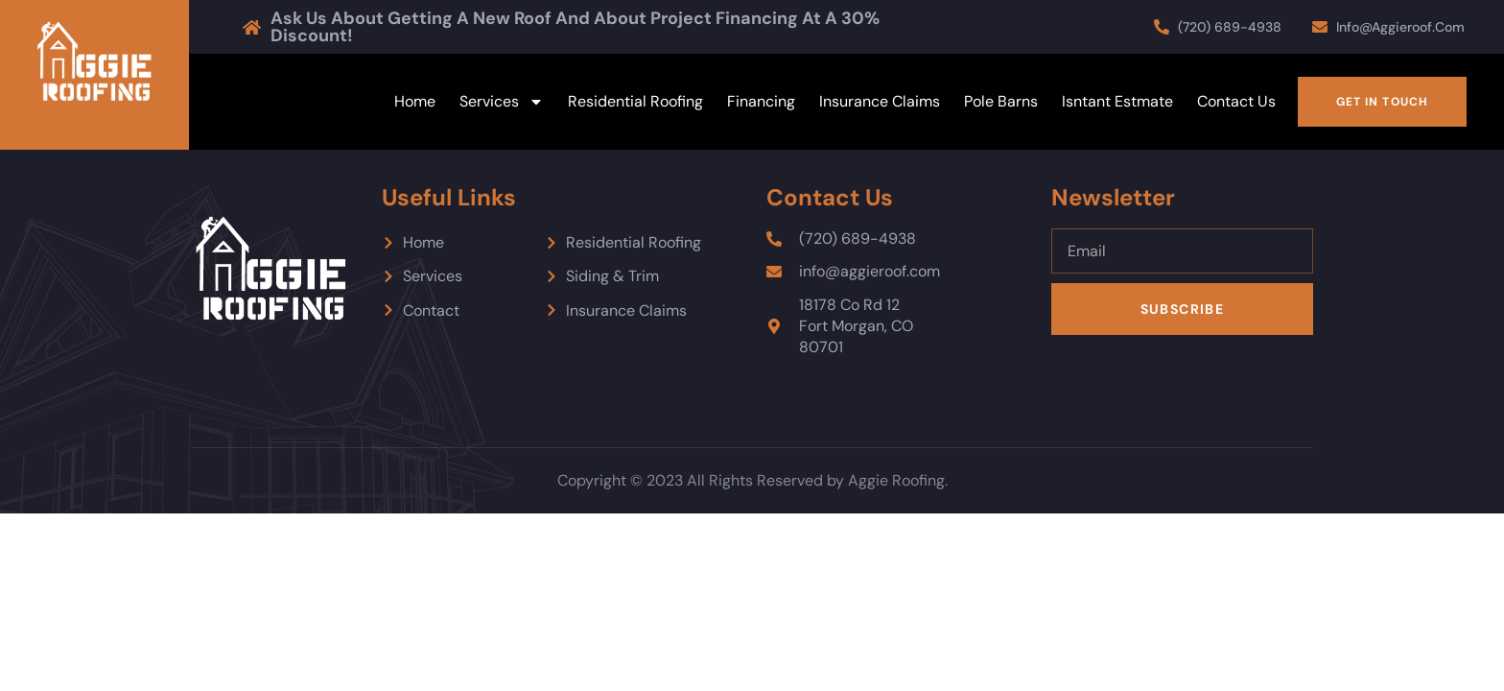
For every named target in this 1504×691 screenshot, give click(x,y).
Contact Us (1236, 101)
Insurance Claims (879, 101)
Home (414, 101)
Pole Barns (1001, 101)
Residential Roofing (635, 101)
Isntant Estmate (1117, 101)
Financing (761, 101)
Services (501, 101)
